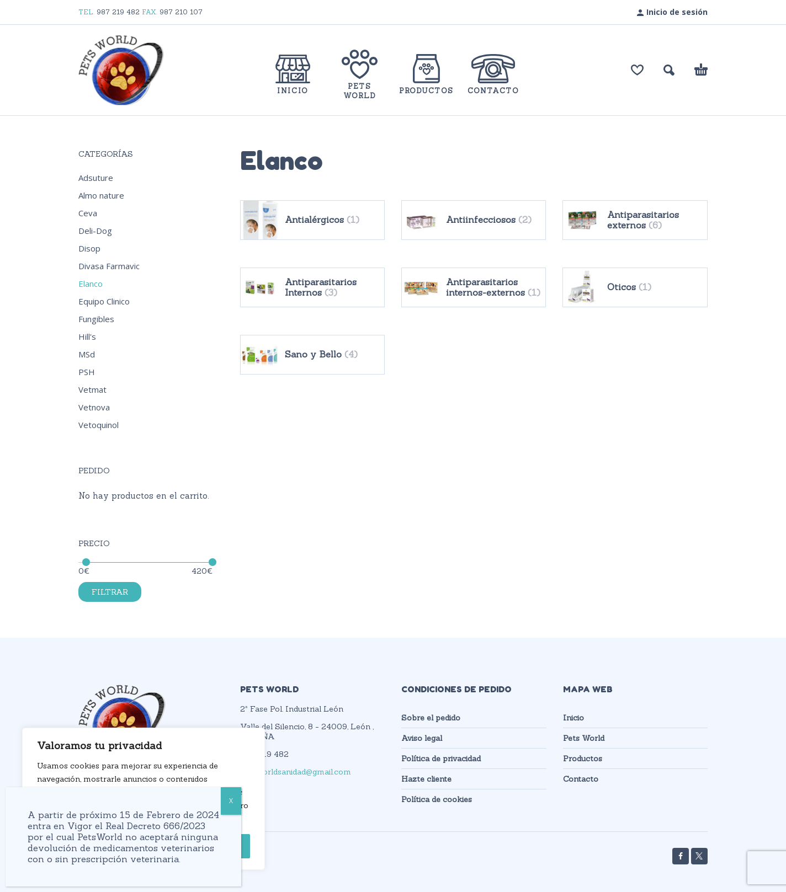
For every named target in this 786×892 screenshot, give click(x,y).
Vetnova (94, 407)
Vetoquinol (98, 425)
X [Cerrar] (231, 800)
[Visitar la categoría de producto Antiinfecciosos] (473, 220)
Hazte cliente (426, 779)
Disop (89, 248)
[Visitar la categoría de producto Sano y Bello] (312, 354)
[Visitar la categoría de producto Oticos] (635, 287)
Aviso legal (421, 738)
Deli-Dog (95, 231)
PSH (86, 372)
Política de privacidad (441, 758)
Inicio (573, 718)
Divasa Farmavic (109, 266)
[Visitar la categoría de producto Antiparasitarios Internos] (312, 287)
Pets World (583, 738)
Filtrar (110, 592)
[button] (669, 70)
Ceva (87, 213)
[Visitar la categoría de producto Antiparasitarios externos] (635, 220)
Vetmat (92, 389)
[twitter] (699, 856)
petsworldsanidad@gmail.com (295, 772)
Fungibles (96, 319)
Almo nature (101, 195)
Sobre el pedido (430, 718)
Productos (582, 758)
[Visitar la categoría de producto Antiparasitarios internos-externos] (473, 287)
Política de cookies (436, 799)
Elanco (90, 284)
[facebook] (680, 856)
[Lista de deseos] (637, 70)
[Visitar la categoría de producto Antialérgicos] (312, 220)
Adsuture (95, 178)
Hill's (87, 336)
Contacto (580, 779)
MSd (86, 354)
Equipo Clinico (104, 301)
